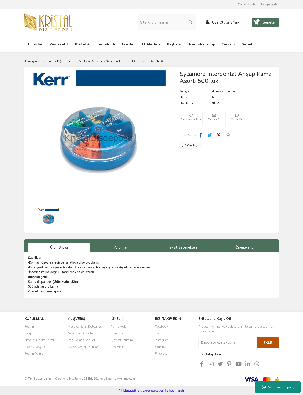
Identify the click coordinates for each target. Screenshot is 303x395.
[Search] (167, 22)
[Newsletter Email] (227, 342)
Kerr (213, 97)
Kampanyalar (270, 4)
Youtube (160, 347)
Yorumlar (120, 247)
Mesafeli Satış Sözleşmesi (85, 327)
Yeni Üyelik (118, 327)
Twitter (159, 333)
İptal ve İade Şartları (81, 340)
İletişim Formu (33, 354)
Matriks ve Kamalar (223, 91)
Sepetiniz (117, 347)
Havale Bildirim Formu (39, 340)
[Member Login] (208, 22)
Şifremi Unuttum (122, 340)
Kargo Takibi (32, 333)
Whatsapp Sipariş (278, 387)
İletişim (29, 327)
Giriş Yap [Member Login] (232, 22)
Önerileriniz (244, 247)
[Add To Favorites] (191, 119)
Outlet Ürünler (247, 4)
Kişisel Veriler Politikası (83, 347)
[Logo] (48, 22)
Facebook (161, 327)
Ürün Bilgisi (59, 247)
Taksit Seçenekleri (182, 247)
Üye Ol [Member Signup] (218, 22)
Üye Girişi (117, 333)
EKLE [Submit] (268, 342)
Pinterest (161, 354)
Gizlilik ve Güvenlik (80, 333)
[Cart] (265, 22)
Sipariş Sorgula (34, 347)
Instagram (161, 340)
